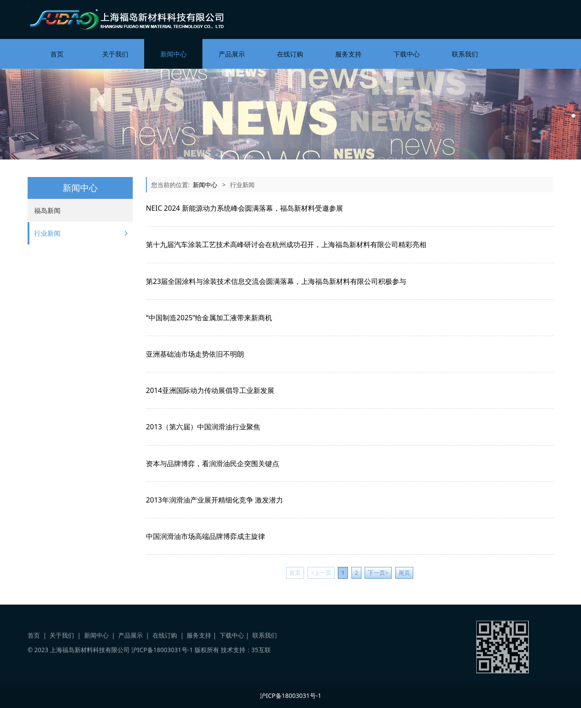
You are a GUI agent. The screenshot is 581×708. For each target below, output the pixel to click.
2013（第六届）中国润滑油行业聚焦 (203, 427)
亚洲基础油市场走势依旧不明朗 (195, 354)
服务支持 (348, 54)
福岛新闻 (47, 210)
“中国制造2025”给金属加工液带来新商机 (209, 317)
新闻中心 (173, 54)
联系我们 (465, 54)
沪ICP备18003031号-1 (162, 655)
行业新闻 (47, 233)
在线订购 (290, 54)
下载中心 (406, 54)
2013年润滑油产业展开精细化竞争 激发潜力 (214, 500)
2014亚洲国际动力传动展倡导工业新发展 (210, 390)
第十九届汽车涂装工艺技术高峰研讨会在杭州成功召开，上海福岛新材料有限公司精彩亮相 (286, 244)
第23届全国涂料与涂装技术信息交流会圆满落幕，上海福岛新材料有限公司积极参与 (276, 281)
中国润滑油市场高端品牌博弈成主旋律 (205, 536)
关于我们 (115, 54)
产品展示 (232, 54)
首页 (57, 54)
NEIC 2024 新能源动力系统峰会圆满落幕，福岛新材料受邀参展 (244, 208)
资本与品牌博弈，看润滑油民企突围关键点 (212, 463)
